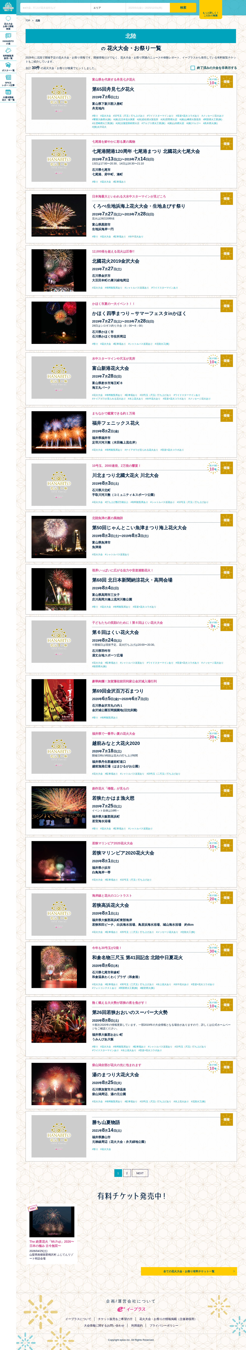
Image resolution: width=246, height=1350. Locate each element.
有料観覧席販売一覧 (8, 57)
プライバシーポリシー (164, 1325)
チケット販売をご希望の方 (115, 1319)
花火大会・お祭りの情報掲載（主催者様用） (168, 1319)
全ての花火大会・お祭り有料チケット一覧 (188, 1271)
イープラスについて (78, 1319)
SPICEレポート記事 (8, 84)
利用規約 (137, 1325)
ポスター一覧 (8, 70)
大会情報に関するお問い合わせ (104, 1325)
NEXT (140, 1173)
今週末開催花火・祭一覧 (8, 98)
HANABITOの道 (8, 42)
